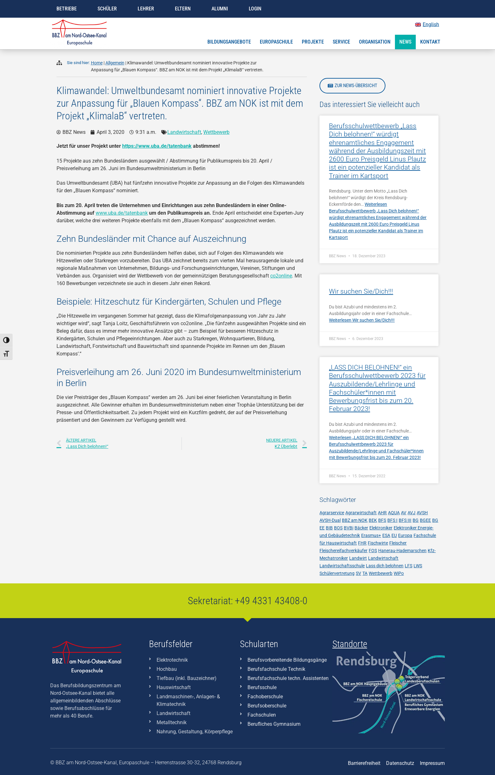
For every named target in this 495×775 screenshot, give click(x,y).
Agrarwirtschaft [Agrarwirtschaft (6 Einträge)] (361, 512)
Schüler (107, 9)
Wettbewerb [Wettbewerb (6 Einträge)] (380, 573)
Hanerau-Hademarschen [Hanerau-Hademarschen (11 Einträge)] (402, 550)
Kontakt (430, 42)
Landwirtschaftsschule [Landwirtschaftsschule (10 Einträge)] (342, 565)
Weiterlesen (362, 320)
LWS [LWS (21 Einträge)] (418, 565)
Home (97, 63)
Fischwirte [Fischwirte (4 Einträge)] (378, 542)
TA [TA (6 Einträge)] (364, 573)
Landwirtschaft (184, 132)
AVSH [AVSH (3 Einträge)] (422, 512)
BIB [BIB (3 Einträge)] (329, 527)
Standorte (349, 644)
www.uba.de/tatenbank (122, 213)
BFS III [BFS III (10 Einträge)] (405, 520)
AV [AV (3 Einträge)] (403, 512)
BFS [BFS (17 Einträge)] (382, 520)
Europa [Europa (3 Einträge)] (405, 535)
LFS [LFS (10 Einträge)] (408, 565)
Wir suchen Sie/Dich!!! (361, 291)
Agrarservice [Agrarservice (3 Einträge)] (331, 512)
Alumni (220, 9)
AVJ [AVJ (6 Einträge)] (411, 512)
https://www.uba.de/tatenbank (157, 146)
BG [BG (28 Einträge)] (416, 520)
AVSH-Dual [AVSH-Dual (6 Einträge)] (330, 520)
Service (341, 42)
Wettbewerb (216, 132)
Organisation (375, 42)
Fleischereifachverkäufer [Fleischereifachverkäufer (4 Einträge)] (343, 550)
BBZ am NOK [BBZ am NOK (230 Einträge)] (354, 520)
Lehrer (146, 9)
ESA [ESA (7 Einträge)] (386, 535)
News (405, 42)
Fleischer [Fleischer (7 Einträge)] (398, 542)
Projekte (313, 42)
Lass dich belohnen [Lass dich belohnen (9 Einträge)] (384, 565)
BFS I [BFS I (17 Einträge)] (392, 520)
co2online (281, 276)
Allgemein (114, 63)
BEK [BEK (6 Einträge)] (373, 520)
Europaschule (276, 42)
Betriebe (67, 9)
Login (255, 9)
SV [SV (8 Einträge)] (358, 573)
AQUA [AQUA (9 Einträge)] (394, 512)
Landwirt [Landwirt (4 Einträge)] (358, 558)
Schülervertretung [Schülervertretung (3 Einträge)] (337, 573)
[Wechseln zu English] (427, 24)
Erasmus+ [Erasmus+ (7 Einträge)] (371, 535)
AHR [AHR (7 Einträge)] (382, 512)
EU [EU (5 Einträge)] (394, 535)
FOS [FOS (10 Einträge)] (373, 550)
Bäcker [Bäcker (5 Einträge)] (361, 527)
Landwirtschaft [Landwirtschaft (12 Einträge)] (383, 558)
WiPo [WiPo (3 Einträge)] (399, 573)
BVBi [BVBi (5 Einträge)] (348, 527)
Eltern (183, 9)
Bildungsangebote (229, 42)
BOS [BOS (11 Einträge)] (338, 527)
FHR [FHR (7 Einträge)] (362, 542)
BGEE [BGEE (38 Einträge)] (425, 520)
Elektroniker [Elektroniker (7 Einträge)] (380, 527)
